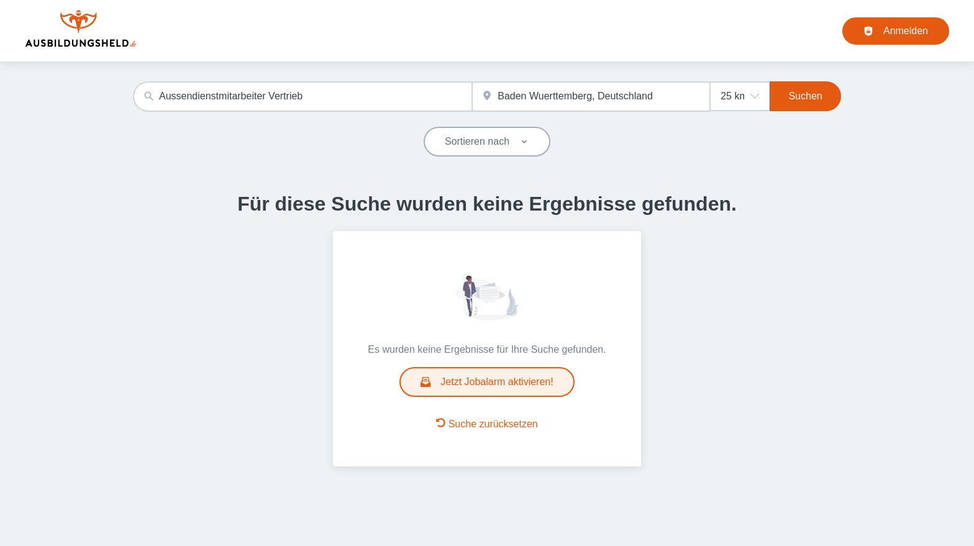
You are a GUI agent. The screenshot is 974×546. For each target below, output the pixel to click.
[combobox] (302, 96)
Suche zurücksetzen (487, 423)
